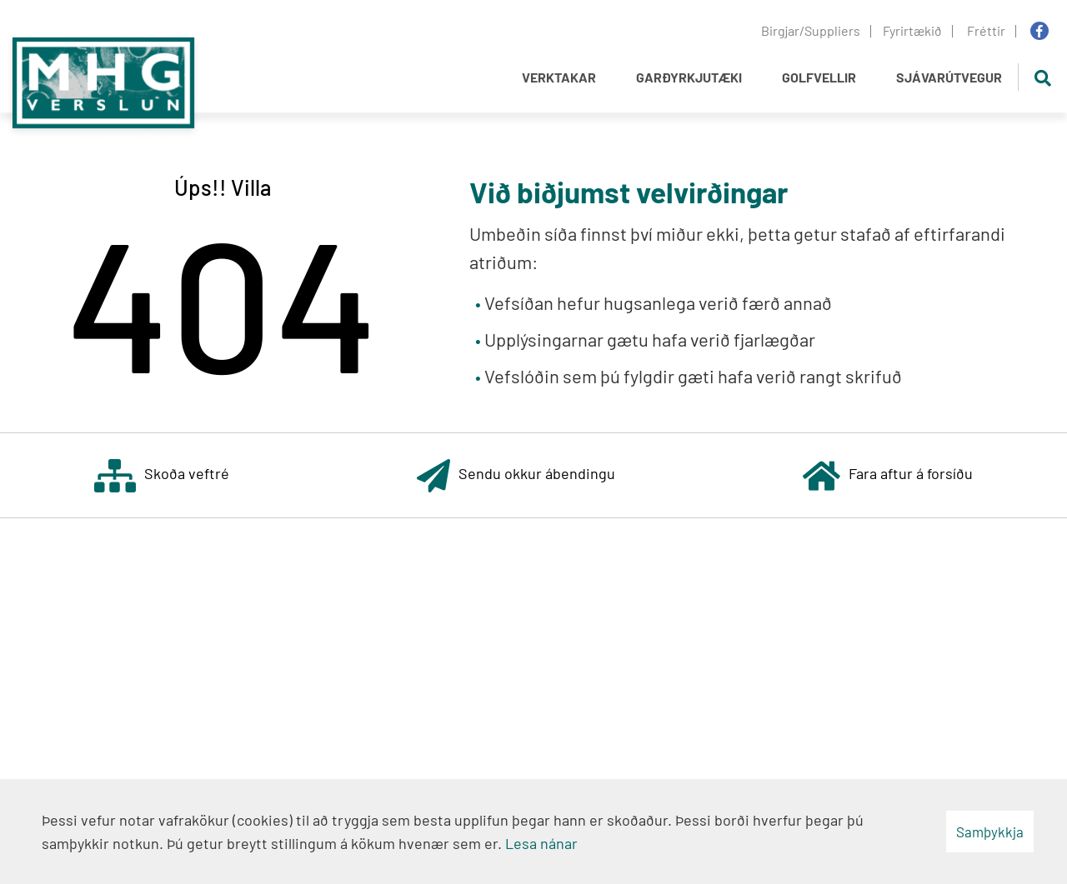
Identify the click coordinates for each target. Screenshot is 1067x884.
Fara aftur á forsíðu (888, 475)
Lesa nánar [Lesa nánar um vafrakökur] (541, 843)
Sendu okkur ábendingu (516, 475)
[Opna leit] (1042, 77)
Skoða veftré (161, 475)
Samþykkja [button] (990, 831)
